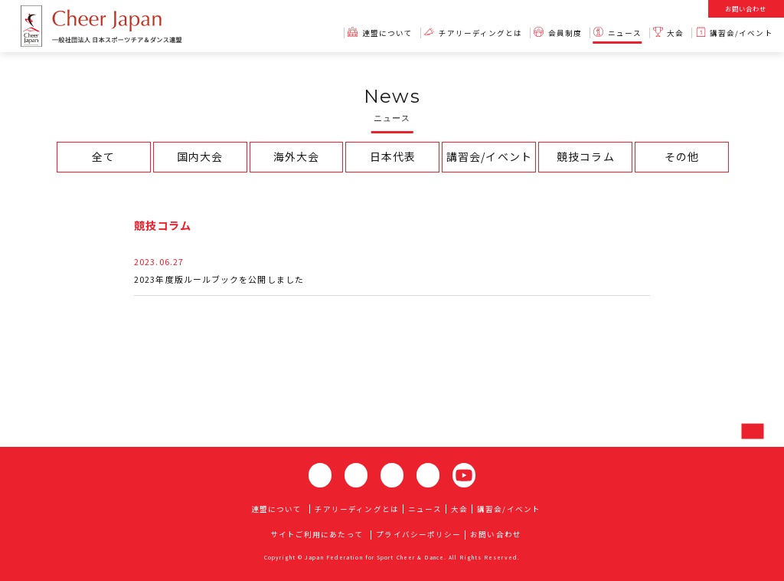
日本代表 (393, 156)
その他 (682, 156)
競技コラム (585, 156)
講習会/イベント (489, 156)
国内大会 (200, 156)
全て (103, 156)
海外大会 (296, 156)
